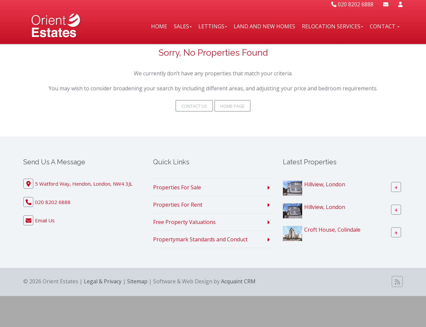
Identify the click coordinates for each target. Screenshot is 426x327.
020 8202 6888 (352, 4)
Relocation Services (332, 26)
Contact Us (194, 106)
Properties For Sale (177, 187)
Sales (183, 26)
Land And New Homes (264, 26)
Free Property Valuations (184, 222)
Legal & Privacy (102, 281)
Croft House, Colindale (332, 229)
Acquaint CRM (238, 281)
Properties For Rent (177, 204)
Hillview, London (324, 184)
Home (159, 26)
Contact (384, 26)
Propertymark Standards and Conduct (200, 239)
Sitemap (137, 281)
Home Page (232, 106)
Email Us (45, 220)
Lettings (212, 26)
